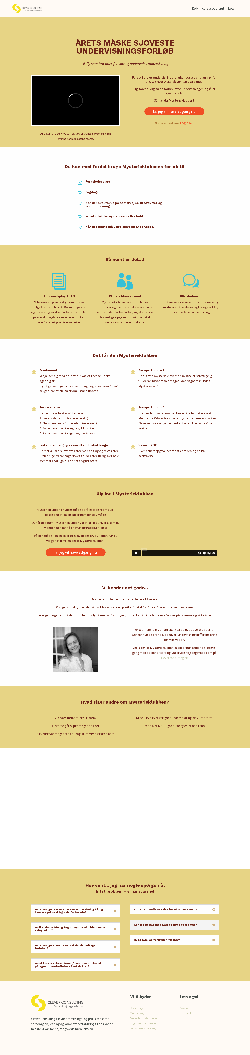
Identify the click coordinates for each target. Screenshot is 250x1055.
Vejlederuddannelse (144, 1018)
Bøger (184, 1008)
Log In (233, 8)
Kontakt (185, 1013)
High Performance (143, 1023)
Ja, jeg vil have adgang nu (174, 111)
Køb (195, 8)
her (187, 123)
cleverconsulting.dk (174, 658)
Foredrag (136, 1008)
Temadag (137, 1013)
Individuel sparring (143, 1028)
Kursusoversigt (213, 8)
